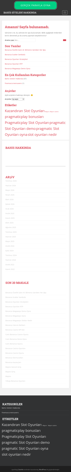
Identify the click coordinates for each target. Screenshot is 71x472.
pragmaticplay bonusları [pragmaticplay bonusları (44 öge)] (24, 116)
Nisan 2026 (9, 195)
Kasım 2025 (10, 218)
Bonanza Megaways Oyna (15, 316)
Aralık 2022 (9, 264)
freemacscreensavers (13, 83)
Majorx (8, 376)
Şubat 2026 (9, 204)
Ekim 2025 (9, 223)
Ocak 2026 (9, 209)
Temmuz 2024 (11, 255)
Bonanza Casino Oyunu (14, 353)
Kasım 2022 (10, 269)
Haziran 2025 (10, 237)
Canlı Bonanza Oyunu (14, 344)
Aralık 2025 (9, 213)
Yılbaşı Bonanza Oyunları (15, 381)
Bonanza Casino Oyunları (15, 348)
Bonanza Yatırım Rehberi (15, 325)
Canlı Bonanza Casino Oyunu (16, 334)
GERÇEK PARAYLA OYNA (35, 5)
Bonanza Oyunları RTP (14, 64)
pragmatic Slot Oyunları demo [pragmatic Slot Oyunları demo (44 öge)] (26, 442)
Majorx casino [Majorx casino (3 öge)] (54, 111)
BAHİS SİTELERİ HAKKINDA (20, 12)
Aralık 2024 (9, 246)
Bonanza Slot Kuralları (14, 358)
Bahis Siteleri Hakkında (14, 79)
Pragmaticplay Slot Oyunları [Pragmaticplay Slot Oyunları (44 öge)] (27, 122)
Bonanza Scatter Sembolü (15, 54)
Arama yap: (9, 40)
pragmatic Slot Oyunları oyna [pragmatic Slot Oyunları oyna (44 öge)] (25, 448)
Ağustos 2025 (10, 227)
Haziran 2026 (10, 185)
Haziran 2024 (10, 260)
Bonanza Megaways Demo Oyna (17, 68)
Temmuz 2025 (11, 232)
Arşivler (8, 99)
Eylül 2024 (9, 250)
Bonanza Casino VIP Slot (14, 330)
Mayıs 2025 (9, 241)
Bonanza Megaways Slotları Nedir (18, 320)
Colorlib (20, 470)
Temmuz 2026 (11, 181)
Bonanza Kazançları (13, 362)
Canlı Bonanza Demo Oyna (16, 339)
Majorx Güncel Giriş (13, 367)
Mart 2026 (9, 199)
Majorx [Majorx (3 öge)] (47, 111)
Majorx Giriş (10, 372)
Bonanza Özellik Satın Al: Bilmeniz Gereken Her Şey (25, 50)
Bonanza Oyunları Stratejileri (16, 59)
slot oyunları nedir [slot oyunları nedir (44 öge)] (42, 134)
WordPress (42, 470)
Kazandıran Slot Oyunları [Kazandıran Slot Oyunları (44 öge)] (25, 110)
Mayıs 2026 (9, 190)
